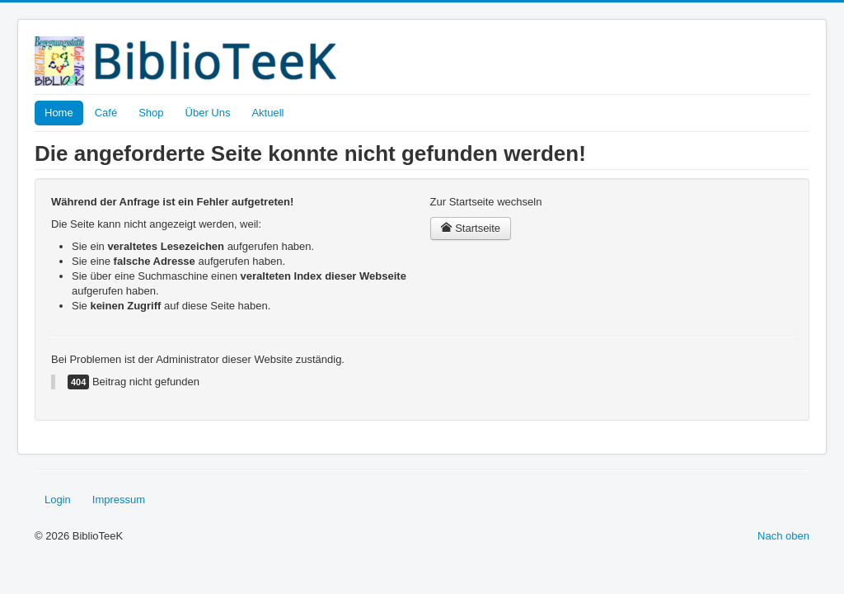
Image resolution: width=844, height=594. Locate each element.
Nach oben (783, 536)
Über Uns (208, 112)
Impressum (118, 499)
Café (106, 112)
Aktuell (267, 112)
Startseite (471, 228)
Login (58, 499)
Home (59, 112)
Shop (150, 112)
